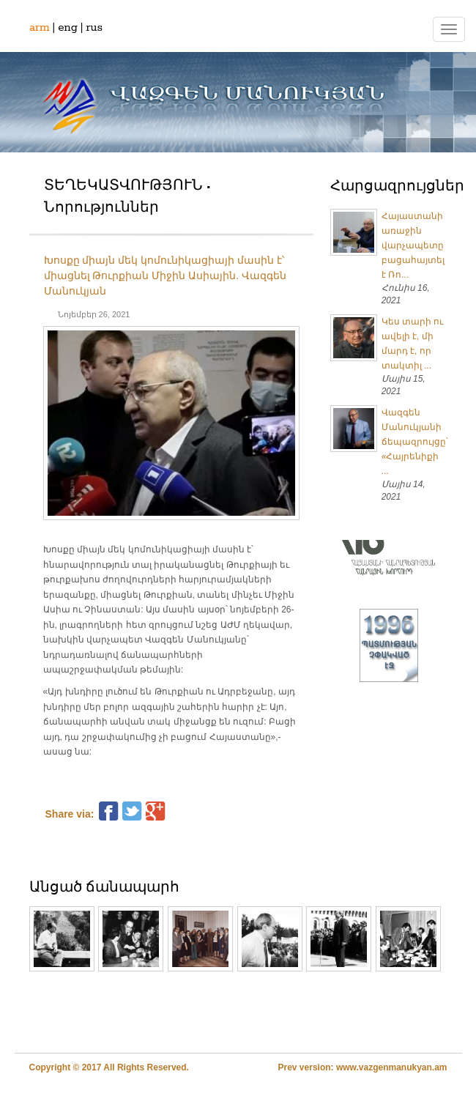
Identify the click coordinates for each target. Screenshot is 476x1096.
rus (94, 27)
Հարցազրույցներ (397, 187)
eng (68, 27)
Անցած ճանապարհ (104, 888)
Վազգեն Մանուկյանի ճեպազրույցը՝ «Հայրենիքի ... (415, 441)
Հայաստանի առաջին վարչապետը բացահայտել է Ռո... (413, 245)
